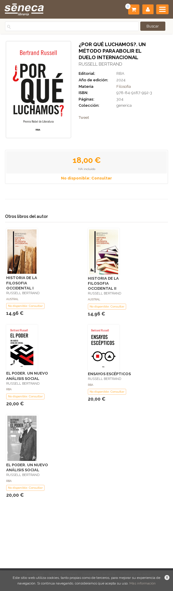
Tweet (84, 117)
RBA (120, 73)
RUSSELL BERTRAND (100, 64)
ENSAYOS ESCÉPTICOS (109, 374)
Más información (142, 583)
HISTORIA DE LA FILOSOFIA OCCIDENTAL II (103, 283)
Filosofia (123, 86)
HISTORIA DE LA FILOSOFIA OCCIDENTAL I (21, 283)
